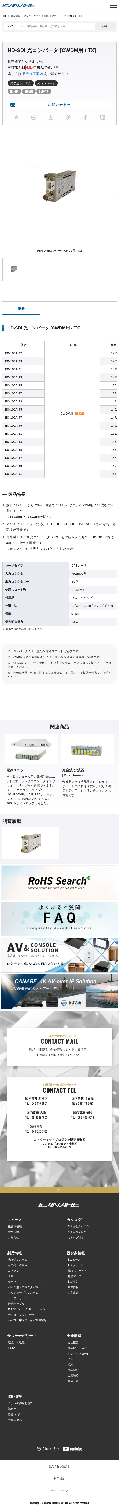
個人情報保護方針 (59, 1466)
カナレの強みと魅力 (20, 1403)
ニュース (14, 1219)
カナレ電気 (19, 5)
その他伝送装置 (17, 1265)
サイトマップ (59, 1490)
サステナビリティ (22, 1335)
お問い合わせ (59, 105)
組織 (70, 1364)
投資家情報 (15, 1226)
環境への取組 (16, 1342)
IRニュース (74, 1259)
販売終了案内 (32, 74)
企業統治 (73, 1375)
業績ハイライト (77, 1270)
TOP (5, 16)
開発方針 (73, 1380)
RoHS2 (11, 1347)
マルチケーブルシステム (23, 1292)
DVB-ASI (44, 91)
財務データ (74, 1276)
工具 (11, 1276)
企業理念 (73, 1369)
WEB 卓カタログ (77, 1231)
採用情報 (14, 1396)
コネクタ (13, 1270)
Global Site (51, 1449)
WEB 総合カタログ (78, 1226)
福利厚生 (13, 1408)
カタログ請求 (76, 1237)
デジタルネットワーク (22, 1314)
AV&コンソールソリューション (26, 1309)
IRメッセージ (75, 1265)
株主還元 (73, 1292)
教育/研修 (14, 1414)
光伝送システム (32, 16)
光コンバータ (46, 83)
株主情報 (73, 1287)
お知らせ (13, 1237)
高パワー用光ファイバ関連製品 (27, 1320)
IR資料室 (73, 1281)
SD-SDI (29, 91)
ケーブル (13, 1281)
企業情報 (74, 1335)
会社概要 (73, 1342)
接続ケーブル (16, 1303)
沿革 (70, 1358)
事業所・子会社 (77, 1347)
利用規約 (59, 1478)
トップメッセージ (79, 1353)
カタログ (74, 1219)
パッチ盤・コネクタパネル (24, 1287)
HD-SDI (14, 91)
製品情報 (15, 16)
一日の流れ (15, 1419)
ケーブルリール (17, 1298)
